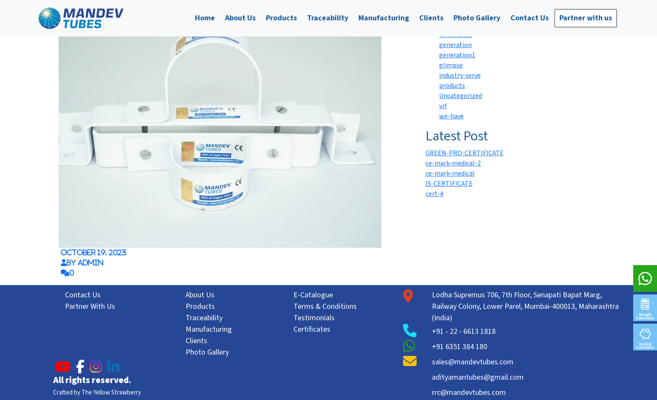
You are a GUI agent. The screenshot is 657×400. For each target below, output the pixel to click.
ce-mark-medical (450, 173)
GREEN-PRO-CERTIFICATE (465, 153)
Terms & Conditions (325, 306)
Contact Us (529, 18)
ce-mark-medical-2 (453, 163)
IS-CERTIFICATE (449, 183)
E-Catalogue (313, 295)
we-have (451, 116)
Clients (431, 18)
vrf (443, 106)
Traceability (327, 18)
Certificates (311, 329)
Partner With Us (90, 306)
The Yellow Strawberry (111, 392)
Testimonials (314, 318)
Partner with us (585, 18)
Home (205, 18)
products (452, 85)
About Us (240, 18)
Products (281, 18)
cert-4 (434, 194)
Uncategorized (460, 96)
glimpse (451, 65)
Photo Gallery (477, 18)
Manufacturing (383, 18)
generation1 (457, 55)
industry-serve (460, 75)
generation (455, 45)
